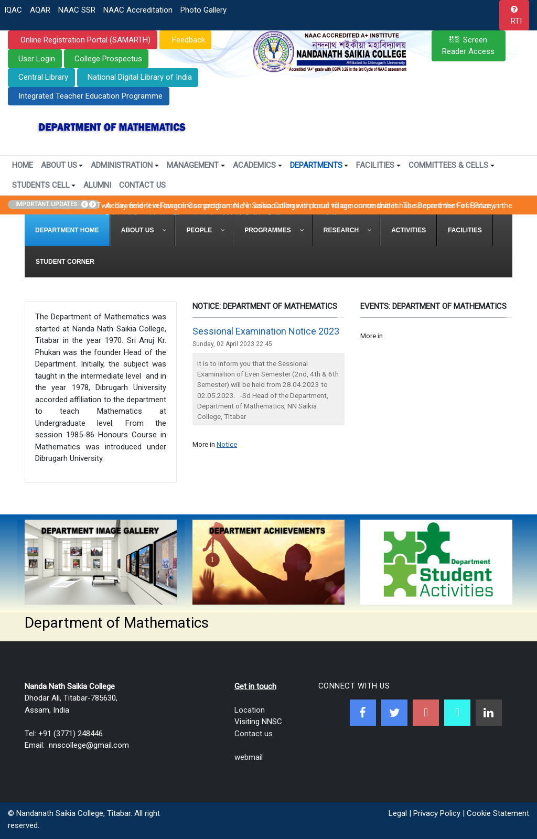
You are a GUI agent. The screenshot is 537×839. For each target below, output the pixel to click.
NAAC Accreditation (138, 10)
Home (22, 165)
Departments (319, 165)
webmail (248, 757)
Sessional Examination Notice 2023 (265, 331)
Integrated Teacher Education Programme (90, 96)
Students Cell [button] (44, 185)
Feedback (187, 40)
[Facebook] (363, 713)
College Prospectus (108, 58)
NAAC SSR (76, 10)
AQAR (40, 10)
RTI (516, 21)
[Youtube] (426, 713)
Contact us (253, 733)
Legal (398, 813)
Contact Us (142, 185)
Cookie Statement (498, 813)
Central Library (43, 77)
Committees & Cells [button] (452, 165)
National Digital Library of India (140, 77)
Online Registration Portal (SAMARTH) (84, 40)
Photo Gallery (203, 10)
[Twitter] (394, 713)
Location (249, 710)
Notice (227, 444)
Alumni (97, 185)
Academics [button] (257, 165)
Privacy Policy (436, 813)
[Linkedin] (489, 713)
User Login (36, 58)
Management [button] (196, 165)
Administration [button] (125, 165)
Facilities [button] (378, 165)
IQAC (13, 10)
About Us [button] (62, 165)
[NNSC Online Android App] (457, 713)
